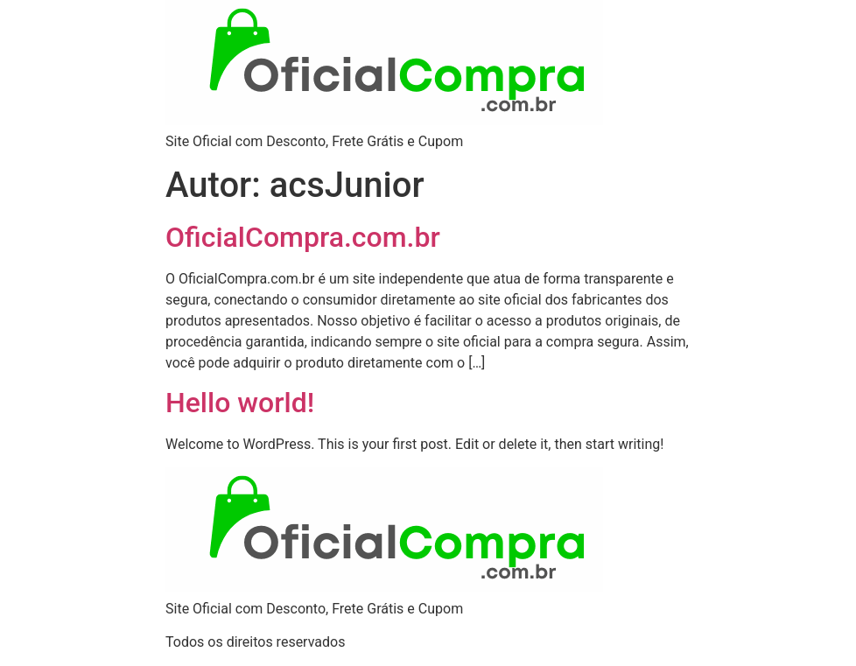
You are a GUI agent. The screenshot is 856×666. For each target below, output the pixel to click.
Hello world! (239, 402)
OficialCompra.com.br (302, 237)
